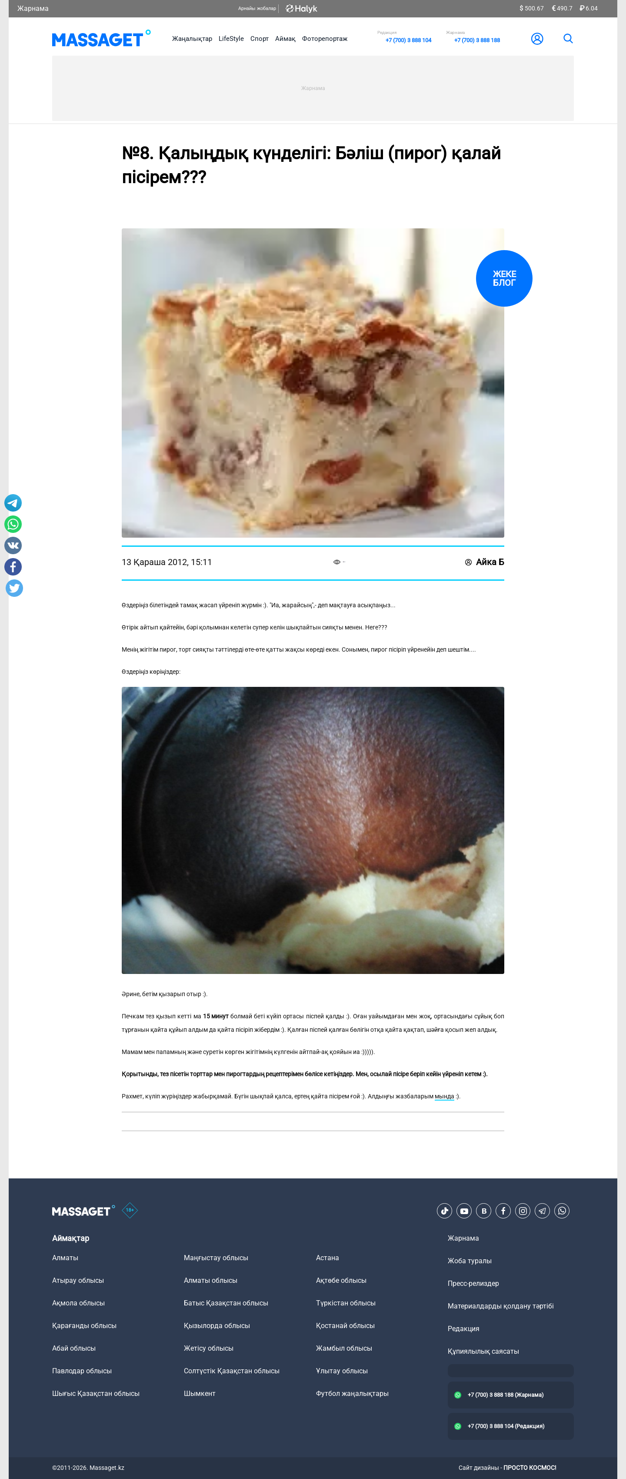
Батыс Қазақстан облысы (226, 1303)
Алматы (65, 1258)
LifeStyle (231, 39)
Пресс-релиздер (473, 1283)
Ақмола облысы (78, 1303)
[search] (568, 39)
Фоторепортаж (324, 39)
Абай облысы (74, 1348)
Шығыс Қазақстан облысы (96, 1393)
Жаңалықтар (192, 39)
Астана (327, 1258)
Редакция (463, 1329)
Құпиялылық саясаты (483, 1351)
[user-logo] (537, 39)
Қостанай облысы (345, 1326)
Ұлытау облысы (342, 1371)
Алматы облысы (210, 1280)
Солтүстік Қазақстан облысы (232, 1371)
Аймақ (285, 39)
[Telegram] (542, 1211)
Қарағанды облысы (84, 1326)
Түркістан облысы (346, 1303)
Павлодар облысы (82, 1371)
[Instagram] (523, 1211)
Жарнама (33, 8)
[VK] (483, 1211)
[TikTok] (444, 1211)
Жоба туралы (470, 1261)
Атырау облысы (78, 1280)
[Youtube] (464, 1211)
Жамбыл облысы (344, 1348)
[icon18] (130, 1211)
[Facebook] (503, 1211)
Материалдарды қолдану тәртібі (501, 1306)
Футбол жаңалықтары (352, 1393)
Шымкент (200, 1393)
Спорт (259, 39)
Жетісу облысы (208, 1348)
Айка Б (484, 562)
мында (444, 1096)
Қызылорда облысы (217, 1326)
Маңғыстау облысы (216, 1258)
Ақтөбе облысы (341, 1280)
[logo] (101, 38)
